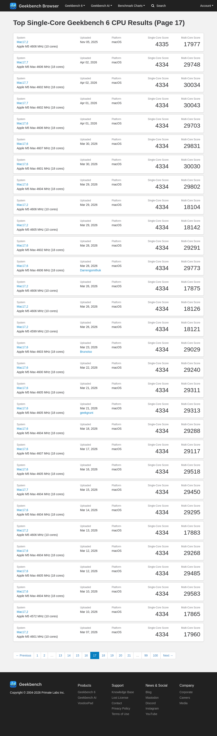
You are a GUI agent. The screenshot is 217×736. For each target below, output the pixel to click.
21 (129, 655)
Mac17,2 (22, 42)
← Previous (23, 655)
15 (77, 655)
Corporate (186, 692)
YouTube (151, 714)
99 (146, 655)
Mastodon (152, 697)
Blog (149, 692)
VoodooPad (85, 703)
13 (60, 655)
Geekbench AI (87, 697)
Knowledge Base (123, 692)
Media (183, 703)
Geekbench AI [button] (100, 5)
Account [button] (205, 5)
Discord (151, 703)
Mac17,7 (22, 62)
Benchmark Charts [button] (130, 5)
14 (69, 655)
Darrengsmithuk (90, 270)
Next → (168, 655)
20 (120, 655)
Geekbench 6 (86, 692)
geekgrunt (86, 412)
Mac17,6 (22, 123)
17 (94, 655)
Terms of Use (120, 714)
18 (103, 655)
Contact (117, 703)
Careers (184, 697)
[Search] (173, 6)
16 (86, 655)
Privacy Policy (121, 708)
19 (112, 655)
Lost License (120, 697)
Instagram (152, 708)
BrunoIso (86, 351)
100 (155, 655)
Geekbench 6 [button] (73, 5)
